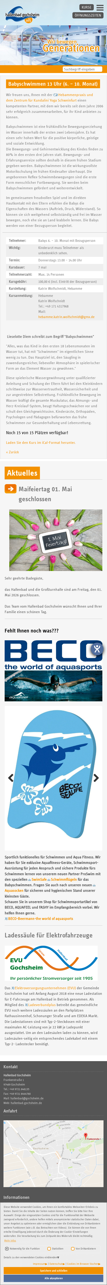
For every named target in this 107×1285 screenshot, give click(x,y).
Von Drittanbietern (86, 1248)
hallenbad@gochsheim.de (26, 1098)
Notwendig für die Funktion (25, 1248)
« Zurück (12, 452)
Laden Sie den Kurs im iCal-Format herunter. (40, 442)
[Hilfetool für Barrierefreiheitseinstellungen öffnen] (97, 649)
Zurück (12, 778)
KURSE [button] (86, 7)
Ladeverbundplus (42, 1005)
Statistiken (57, 1248)
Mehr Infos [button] (10, 1240)
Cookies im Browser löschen (82, 1263)
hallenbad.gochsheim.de (26, 1103)
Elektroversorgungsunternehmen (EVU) (45, 988)
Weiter (94, 778)
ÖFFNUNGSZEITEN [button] (88, 15)
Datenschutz (56, 1263)
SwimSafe (39, 879)
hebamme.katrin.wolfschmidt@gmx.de (66, 317)
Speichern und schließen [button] (53, 1270)
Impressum (39, 1263)
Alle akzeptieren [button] (54, 1278)
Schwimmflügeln (64, 879)
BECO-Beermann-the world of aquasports (40, 918)
